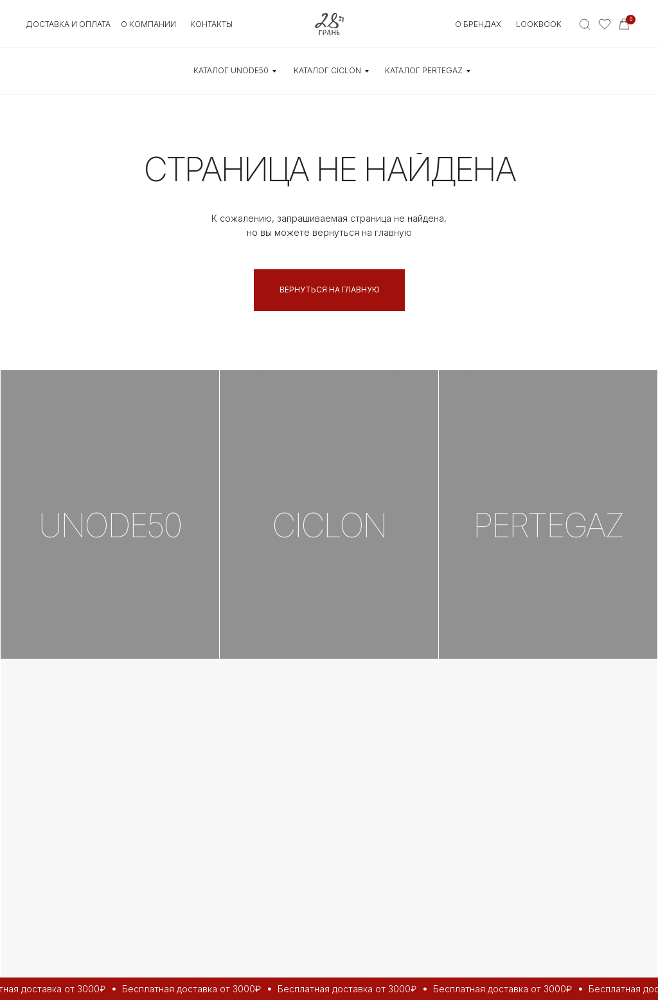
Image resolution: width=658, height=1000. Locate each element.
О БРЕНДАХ (478, 24)
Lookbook (539, 24)
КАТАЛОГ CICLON (327, 70)
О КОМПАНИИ (148, 24)
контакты (211, 24)
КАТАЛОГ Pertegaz (424, 70)
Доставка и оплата (68, 24)
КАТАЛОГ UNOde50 (231, 70)
